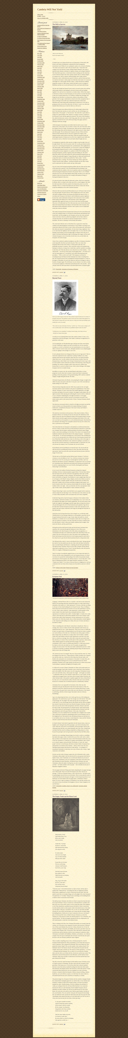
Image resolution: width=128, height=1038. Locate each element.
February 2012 (40, 174)
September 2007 (41, 77)
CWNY (43, 16)
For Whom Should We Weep (43, 38)
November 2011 (40, 168)
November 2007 (40, 81)
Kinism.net (39, 183)
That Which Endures (41, 31)
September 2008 (41, 99)
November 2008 (40, 103)
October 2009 (40, 123)
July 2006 (39, 57)
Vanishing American (41, 192)
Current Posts (40, 177)
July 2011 (39, 161)
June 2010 (39, 137)
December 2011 (40, 170)
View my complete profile (42, 18)
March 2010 (40, 132)
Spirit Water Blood (41, 185)
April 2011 (39, 155)
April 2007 (39, 68)
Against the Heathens (42, 48)
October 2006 (40, 60)
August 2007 (40, 75)
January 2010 (40, 128)
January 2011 (40, 150)
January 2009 (40, 106)
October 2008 (40, 101)
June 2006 (39, 55)
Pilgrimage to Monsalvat (42, 190)
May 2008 (39, 92)
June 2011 (39, 159)
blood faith (58, 269)
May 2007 (39, 70)
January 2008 (40, 84)
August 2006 (40, 59)
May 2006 (39, 53)
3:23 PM (61, 272)
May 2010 (39, 135)
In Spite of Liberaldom (42, 36)
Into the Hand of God (42, 46)
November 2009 (40, 124)
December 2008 (40, 104)
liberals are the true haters (72, 567)
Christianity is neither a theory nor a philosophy (67, 786)
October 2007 (40, 79)
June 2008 (39, 93)
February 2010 (40, 130)
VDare (38, 196)
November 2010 (40, 146)
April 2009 (39, 112)
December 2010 (40, 148)
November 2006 (40, 62)
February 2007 (40, 64)
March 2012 (40, 176)
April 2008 (39, 90)
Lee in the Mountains (42, 188)
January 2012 (40, 172)
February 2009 (40, 108)
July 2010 (39, 139)
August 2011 (40, 163)
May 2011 (39, 157)
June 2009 (39, 115)
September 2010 (41, 143)
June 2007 (39, 71)
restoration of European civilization (70, 269)
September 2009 (41, 121)
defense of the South (61, 567)
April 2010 (39, 134)
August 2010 (40, 141)
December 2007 (40, 82)
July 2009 (39, 117)
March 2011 (40, 154)
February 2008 (40, 86)
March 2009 (40, 110)
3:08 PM (61, 1024)
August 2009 (40, 119)
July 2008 (39, 95)
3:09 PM (61, 790)
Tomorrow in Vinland (41, 194)
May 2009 (39, 113)
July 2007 (39, 73)
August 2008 (40, 97)
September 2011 (41, 165)
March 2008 (40, 88)
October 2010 (40, 145)
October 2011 (40, 166)
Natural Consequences (42, 187)
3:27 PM (61, 570)
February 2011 (40, 152)
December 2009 (40, 126)
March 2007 (40, 66)
